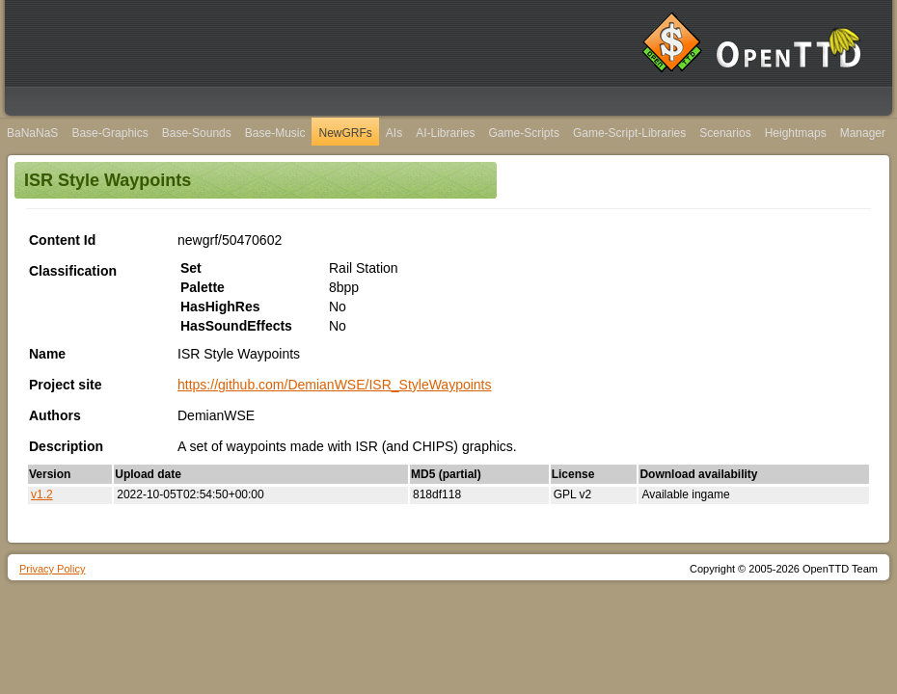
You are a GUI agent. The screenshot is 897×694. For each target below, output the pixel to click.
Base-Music (275, 133)
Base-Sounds (196, 133)
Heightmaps (796, 133)
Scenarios (724, 133)
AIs (394, 133)
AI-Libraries (445, 133)
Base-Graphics (109, 133)
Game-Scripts (524, 133)
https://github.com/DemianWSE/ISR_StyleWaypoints (334, 384)
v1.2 (42, 494)
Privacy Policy (52, 568)
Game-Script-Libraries (629, 133)
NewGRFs (344, 133)
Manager (862, 133)
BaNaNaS (32, 133)
